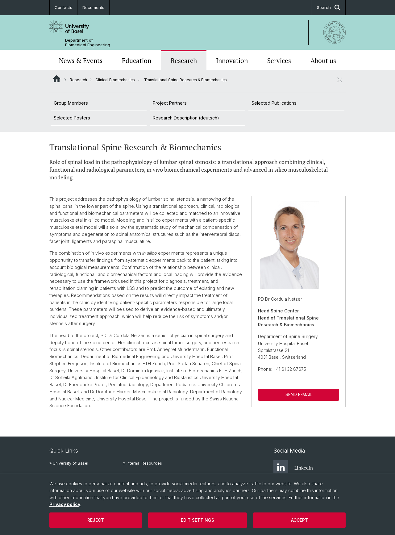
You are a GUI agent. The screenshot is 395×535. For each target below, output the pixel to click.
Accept (299, 520)
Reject (95, 520)
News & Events (80, 60)
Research (184, 60)
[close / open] (339, 79)
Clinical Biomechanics (115, 79)
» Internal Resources (142, 463)
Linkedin (293, 467)
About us (323, 60)
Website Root (56, 78)
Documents (93, 7)
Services (279, 60)
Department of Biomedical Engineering (87, 42)
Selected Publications (274, 103)
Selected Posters (72, 117)
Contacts (63, 7)
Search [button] (328, 7)
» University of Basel (68, 463)
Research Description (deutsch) (186, 117)
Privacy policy (64, 504)
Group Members (71, 103)
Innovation (232, 60)
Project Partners (170, 103)
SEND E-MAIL (298, 394)
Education (136, 60)
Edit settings (197, 520)
